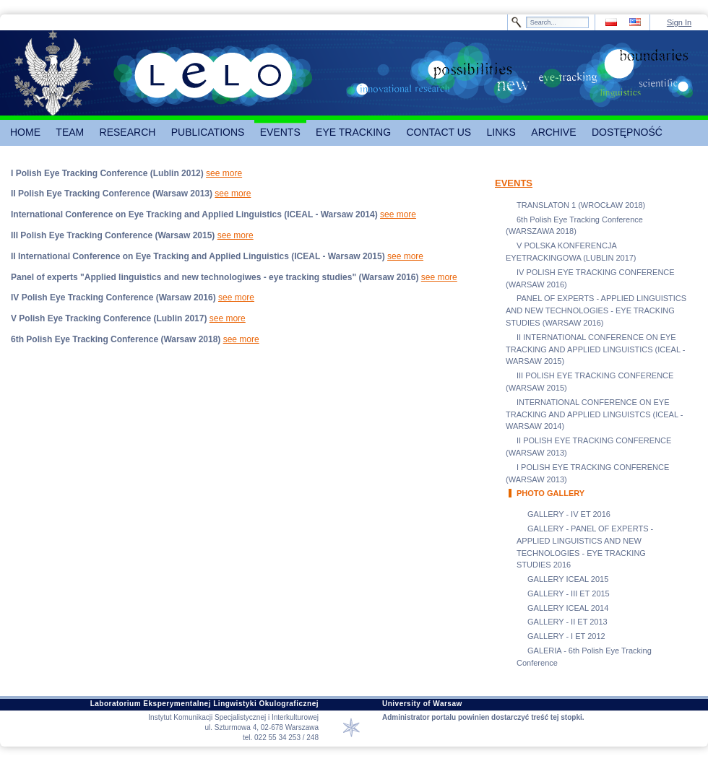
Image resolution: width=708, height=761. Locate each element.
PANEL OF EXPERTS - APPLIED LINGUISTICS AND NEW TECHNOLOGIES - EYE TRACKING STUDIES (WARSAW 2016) (596, 310)
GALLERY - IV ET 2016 (568, 514)
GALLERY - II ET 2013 (567, 621)
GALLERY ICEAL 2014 (567, 608)
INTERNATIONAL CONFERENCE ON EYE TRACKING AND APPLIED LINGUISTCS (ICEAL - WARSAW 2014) (594, 414)
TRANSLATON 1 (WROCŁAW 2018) (581, 205)
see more (224, 173)
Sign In (679, 22)
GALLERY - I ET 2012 (566, 636)
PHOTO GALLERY (550, 493)
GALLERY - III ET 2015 (568, 593)
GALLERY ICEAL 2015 (567, 579)
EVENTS (513, 183)
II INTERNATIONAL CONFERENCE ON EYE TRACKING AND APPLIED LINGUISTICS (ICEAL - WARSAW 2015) (595, 349)
